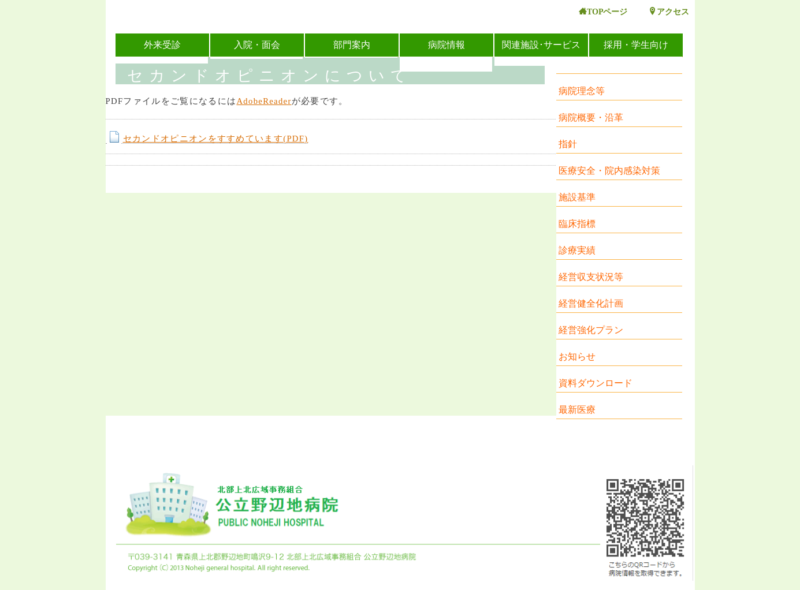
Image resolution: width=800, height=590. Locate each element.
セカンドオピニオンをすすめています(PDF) (207, 139)
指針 (568, 144)
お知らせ (577, 356)
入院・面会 (257, 45)
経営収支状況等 (591, 277)
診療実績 (577, 250)
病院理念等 (582, 91)
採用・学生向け (636, 45)
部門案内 (351, 45)
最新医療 (577, 410)
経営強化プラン (591, 330)
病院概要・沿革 (591, 117)
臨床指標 (577, 224)
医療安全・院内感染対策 (609, 170)
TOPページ (603, 12)
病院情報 (446, 45)
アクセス (669, 12)
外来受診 (162, 45)
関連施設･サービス (541, 45)
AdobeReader (263, 101)
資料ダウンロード (595, 383)
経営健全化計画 (591, 303)
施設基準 (577, 197)
